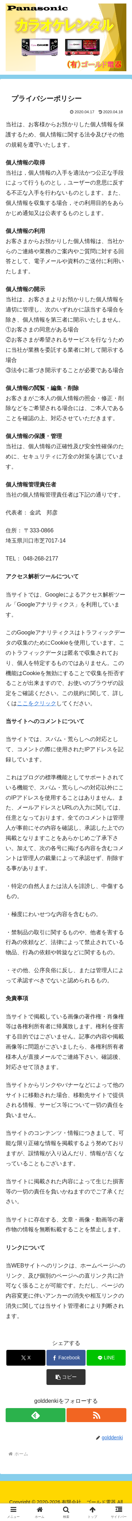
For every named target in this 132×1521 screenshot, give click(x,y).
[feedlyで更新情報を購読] (35, 1415)
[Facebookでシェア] (66, 1358)
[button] (66, 1377)
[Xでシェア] (25, 1358)
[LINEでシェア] (106, 1358)
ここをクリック (36, 703)
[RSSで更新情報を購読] (96, 1415)
